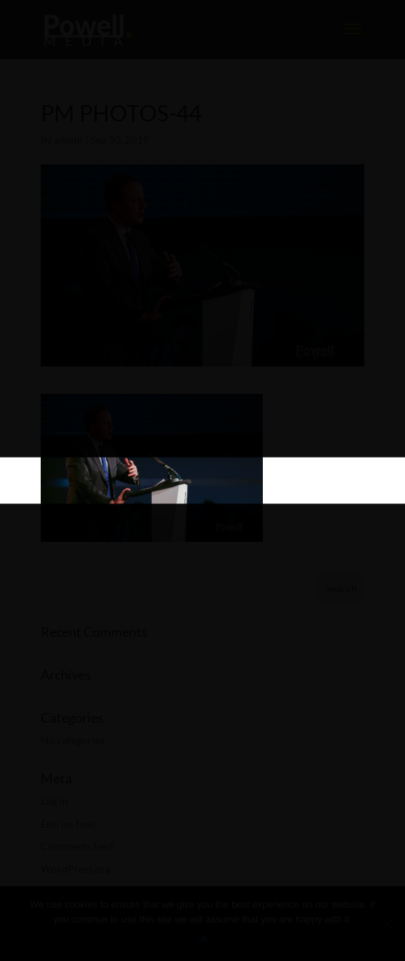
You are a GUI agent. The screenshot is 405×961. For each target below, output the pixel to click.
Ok (202, 938)
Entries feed (68, 823)
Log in (54, 800)
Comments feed (77, 846)
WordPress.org (75, 869)
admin (68, 139)
